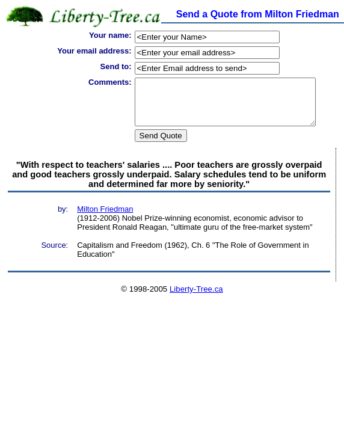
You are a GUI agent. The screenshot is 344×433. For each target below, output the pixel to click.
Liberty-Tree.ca (196, 297)
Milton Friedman (105, 218)
